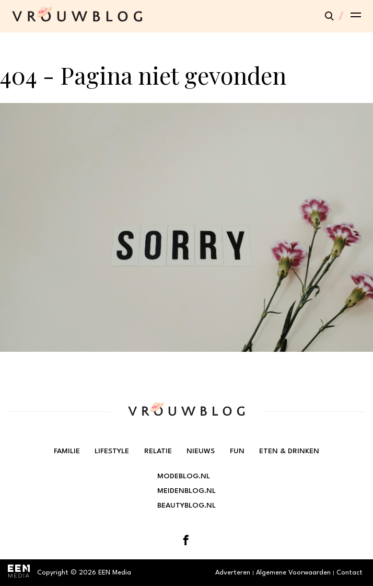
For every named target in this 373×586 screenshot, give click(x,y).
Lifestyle (112, 451)
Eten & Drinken (289, 451)
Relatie (158, 451)
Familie (67, 451)
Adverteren (232, 572)
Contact (349, 572)
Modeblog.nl (183, 476)
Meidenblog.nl (186, 491)
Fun (237, 451)
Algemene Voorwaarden (293, 572)
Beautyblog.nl (186, 505)
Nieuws (200, 451)
